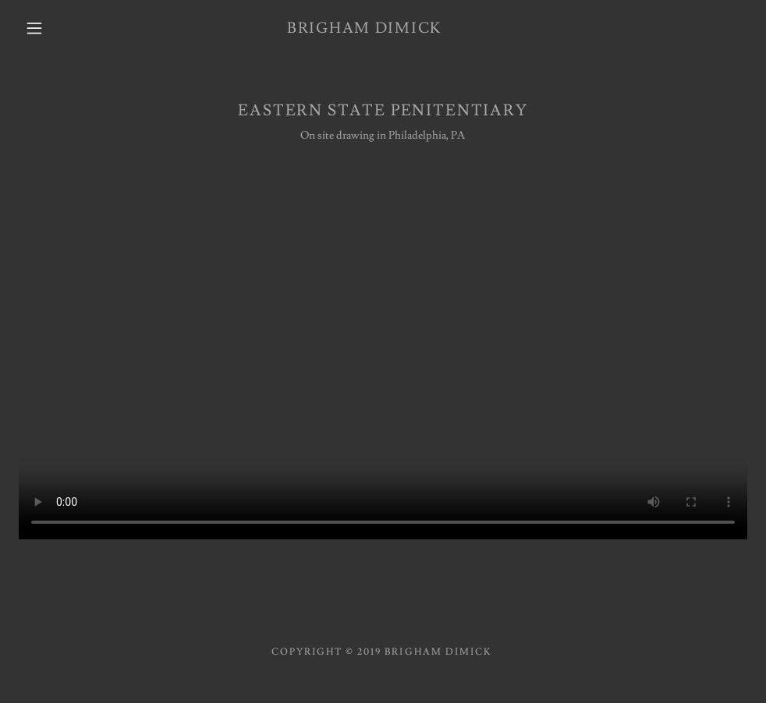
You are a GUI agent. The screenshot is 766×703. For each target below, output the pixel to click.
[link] (364, 30)
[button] (36, 28)
